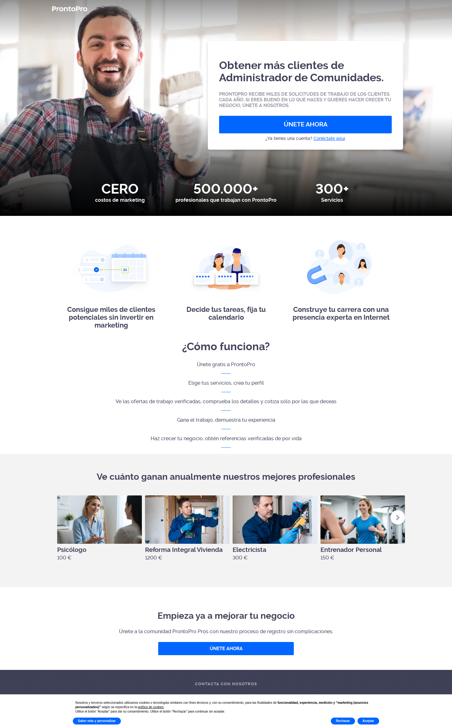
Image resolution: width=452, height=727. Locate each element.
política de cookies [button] (151, 707)
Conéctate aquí (329, 138)
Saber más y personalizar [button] (97, 721)
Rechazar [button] (343, 721)
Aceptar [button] (368, 721)
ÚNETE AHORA (305, 124)
